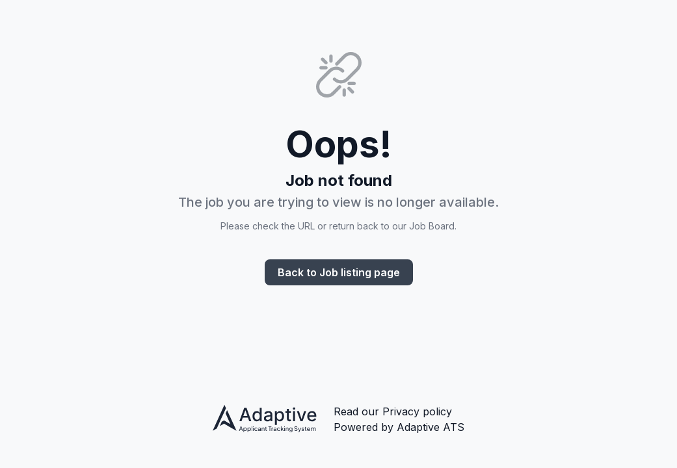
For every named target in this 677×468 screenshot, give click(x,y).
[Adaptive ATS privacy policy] (265, 420)
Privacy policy (417, 411)
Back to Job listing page (339, 272)
